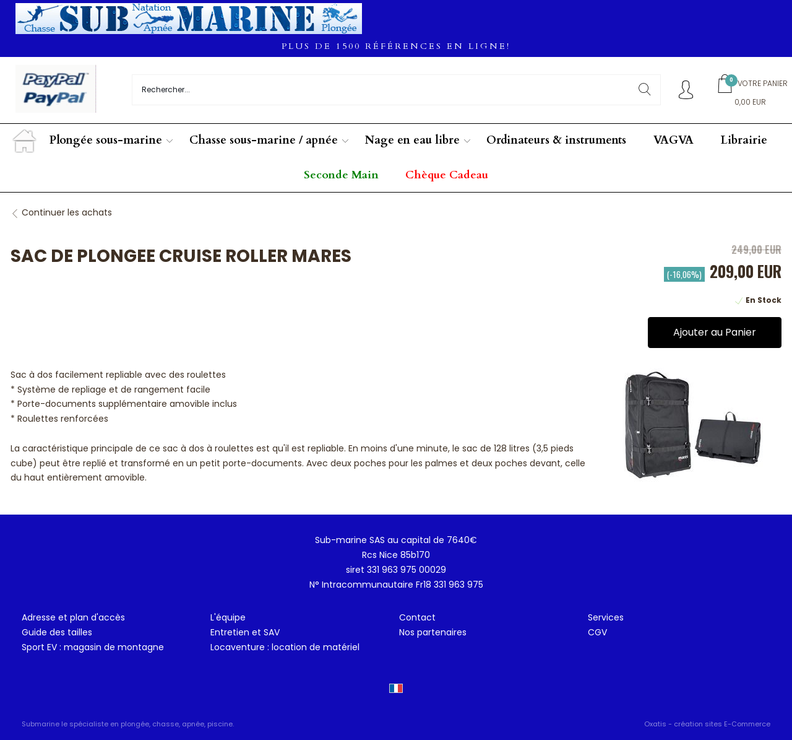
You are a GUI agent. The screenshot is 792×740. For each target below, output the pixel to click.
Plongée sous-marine (106, 140)
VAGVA (673, 140)
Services (606, 617)
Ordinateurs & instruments (556, 140)
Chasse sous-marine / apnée (263, 140)
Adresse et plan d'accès (73, 617)
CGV (597, 632)
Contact (417, 617)
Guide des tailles (57, 632)
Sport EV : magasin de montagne (93, 647)
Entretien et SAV (245, 632)
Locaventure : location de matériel (284, 647)
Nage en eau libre (412, 140)
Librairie (744, 140)
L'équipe (228, 617)
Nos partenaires (433, 632)
